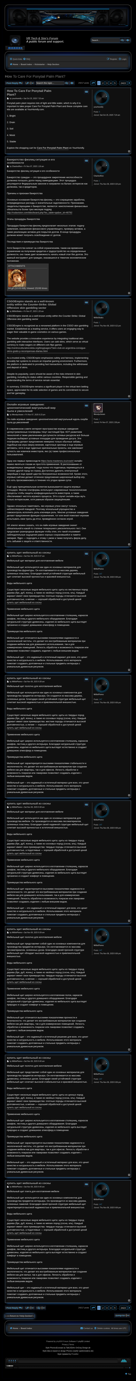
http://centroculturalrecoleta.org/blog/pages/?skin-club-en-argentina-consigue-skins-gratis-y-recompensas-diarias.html (46, 349)
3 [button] (106, 83)
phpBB (58, 1341)
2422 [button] (123, 83)
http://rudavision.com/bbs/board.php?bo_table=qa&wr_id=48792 (39, 212)
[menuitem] (26, 59)
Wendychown (99, 414)
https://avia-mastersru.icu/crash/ (57, 461)
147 (100, 574)
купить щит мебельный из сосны (29, 552)
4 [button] (110, 83)
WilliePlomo (99, 569)
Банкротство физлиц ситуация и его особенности (31, 161)
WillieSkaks (98, 318)
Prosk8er (74, 1354)
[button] (93, 83)
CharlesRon (99, 176)
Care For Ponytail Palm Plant (53, 148)
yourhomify (98, 107)
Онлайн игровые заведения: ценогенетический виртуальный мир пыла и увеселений (31, 408)
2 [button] (102, 83)
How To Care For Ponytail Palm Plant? (35, 76)
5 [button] (114, 83)
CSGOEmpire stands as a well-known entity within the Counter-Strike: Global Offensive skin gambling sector (31, 304)
